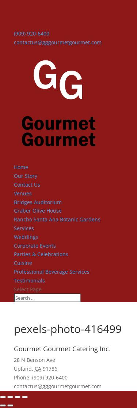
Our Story (25, 175)
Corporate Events (35, 245)
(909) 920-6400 (31, 33)
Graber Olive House (38, 210)
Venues (23, 193)
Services (24, 228)
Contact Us (27, 184)
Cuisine (23, 262)
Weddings (26, 236)
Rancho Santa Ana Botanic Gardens (57, 219)
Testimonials (29, 280)
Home (21, 167)
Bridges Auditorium (38, 202)
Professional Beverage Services (52, 271)
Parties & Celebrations (41, 254)
